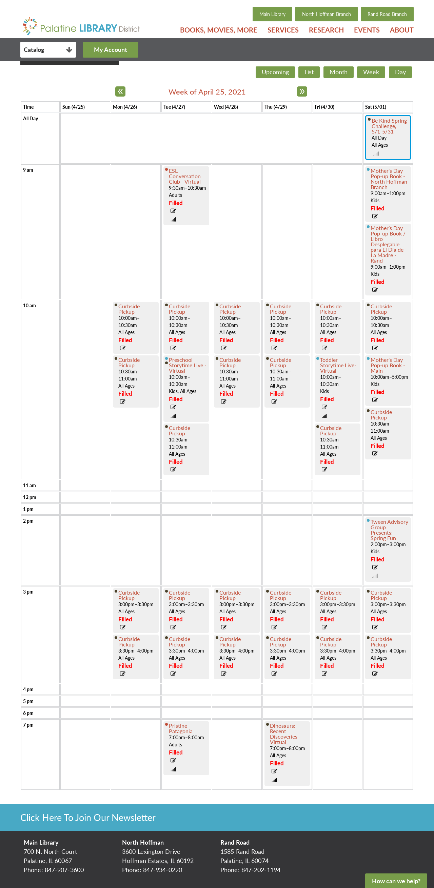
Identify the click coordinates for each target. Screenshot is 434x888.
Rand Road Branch (387, 14)
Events (367, 30)
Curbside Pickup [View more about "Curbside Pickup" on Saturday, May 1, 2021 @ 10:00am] (381, 309)
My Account (110, 49)
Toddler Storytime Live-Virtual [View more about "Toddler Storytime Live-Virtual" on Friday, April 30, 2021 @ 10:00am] (338, 365)
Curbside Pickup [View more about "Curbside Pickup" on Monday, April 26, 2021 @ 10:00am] (129, 309)
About (402, 30)
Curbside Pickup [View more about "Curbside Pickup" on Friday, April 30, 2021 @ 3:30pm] (330, 641)
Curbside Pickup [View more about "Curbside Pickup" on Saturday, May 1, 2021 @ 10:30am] (381, 414)
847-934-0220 (162, 869)
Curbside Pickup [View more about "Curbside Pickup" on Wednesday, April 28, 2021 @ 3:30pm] (230, 641)
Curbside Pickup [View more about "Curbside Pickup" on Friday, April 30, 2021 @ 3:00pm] (330, 595)
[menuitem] (218, 29)
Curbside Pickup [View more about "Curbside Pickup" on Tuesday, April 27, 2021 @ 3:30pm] (179, 641)
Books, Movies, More (218, 30)
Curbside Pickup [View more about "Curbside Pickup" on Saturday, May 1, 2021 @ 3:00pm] (381, 595)
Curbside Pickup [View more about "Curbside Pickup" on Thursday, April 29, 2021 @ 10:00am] (280, 309)
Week (371, 72)
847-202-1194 (260, 869)
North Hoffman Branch (326, 14)
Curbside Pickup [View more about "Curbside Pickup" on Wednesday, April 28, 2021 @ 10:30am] (230, 362)
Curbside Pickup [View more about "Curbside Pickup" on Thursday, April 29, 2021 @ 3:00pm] (280, 595)
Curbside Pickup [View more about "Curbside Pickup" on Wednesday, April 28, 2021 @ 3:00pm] (230, 595)
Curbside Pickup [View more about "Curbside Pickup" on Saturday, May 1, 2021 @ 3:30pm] (381, 641)
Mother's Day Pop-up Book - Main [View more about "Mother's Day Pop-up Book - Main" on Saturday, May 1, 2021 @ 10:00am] (388, 365)
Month (339, 72)
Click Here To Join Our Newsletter (88, 817)
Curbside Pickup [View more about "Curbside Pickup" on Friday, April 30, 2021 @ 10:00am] (330, 309)
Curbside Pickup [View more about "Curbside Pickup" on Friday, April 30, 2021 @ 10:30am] (330, 430)
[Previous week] (120, 91)
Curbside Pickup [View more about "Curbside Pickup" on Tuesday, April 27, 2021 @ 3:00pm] (179, 595)
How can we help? (396, 881)
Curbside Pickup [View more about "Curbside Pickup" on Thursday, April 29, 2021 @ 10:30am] (280, 362)
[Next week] (302, 91)
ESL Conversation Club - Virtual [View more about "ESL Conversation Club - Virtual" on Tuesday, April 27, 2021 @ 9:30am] (185, 176)
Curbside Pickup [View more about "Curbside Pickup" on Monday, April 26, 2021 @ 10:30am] (129, 362)
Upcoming (275, 72)
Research (326, 30)
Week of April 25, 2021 (207, 91)
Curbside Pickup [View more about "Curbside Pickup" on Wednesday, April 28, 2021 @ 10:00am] (230, 309)
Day (400, 72)
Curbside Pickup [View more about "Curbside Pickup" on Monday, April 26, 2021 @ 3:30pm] (129, 641)
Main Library (272, 14)
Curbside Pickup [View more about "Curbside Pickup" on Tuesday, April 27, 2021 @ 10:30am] (179, 430)
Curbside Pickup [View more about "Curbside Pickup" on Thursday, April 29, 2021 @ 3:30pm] (280, 641)
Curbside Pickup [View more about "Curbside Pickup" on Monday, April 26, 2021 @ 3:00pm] (129, 595)
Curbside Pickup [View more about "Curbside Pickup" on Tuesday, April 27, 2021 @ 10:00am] (179, 309)
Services (283, 30)
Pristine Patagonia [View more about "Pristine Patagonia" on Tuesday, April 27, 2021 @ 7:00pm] (181, 728)
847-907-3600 (64, 869)
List (309, 72)
